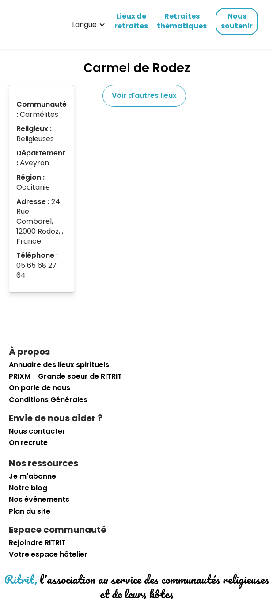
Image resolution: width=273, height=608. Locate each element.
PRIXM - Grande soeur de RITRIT (65, 376)
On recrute (28, 443)
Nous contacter (37, 431)
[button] (88, 24)
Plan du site (29, 511)
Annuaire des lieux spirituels (59, 365)
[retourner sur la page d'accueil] (24, 25)
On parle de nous (39, 388)
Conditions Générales (48, 400)
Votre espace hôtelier (48, 554)
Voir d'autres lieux (144, 95)
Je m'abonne (32, 476)
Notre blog (28, 488)
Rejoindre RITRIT (37, 543)
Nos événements (39, 499)
